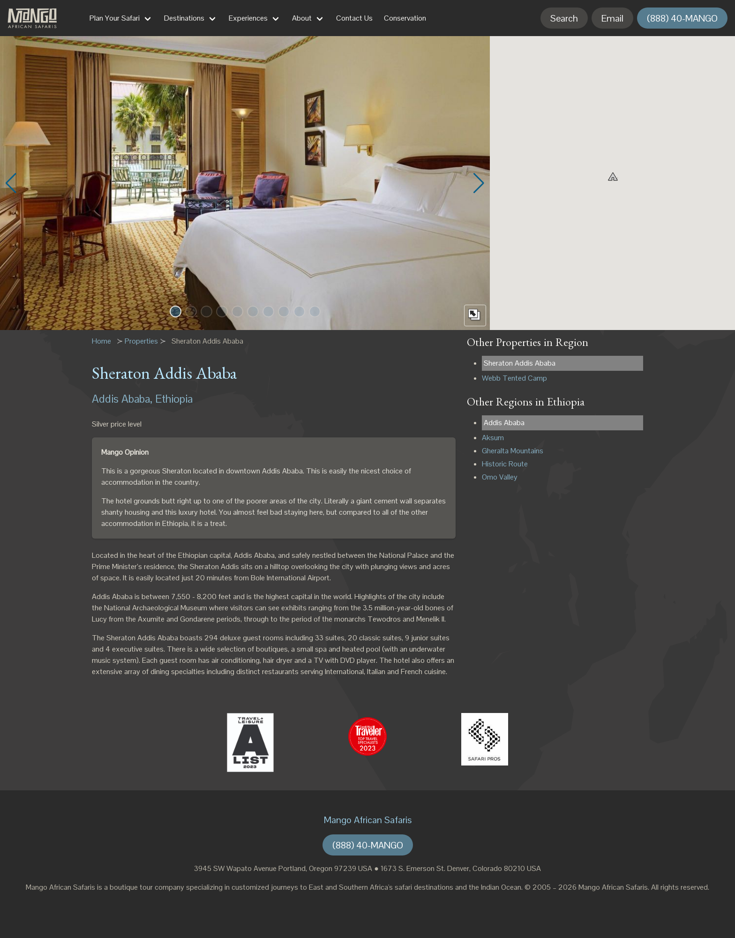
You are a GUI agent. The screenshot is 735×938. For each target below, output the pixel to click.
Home (101, 341)
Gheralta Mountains (512, 451)
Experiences (248, 18)
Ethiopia (174, 398)
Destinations (184, 18)
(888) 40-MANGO (682, 18)
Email (612, 18)
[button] (175, 311)
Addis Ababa (504, 423)
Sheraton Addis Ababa (519, 363)
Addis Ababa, (122, 398)
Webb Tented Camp (514, 378)
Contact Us (354, 18)
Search (564, 18)
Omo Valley (500, 477)
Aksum (493, 438)
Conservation (405, 18)
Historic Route (505, 464)
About (302, 18)
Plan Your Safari (115, 18)
